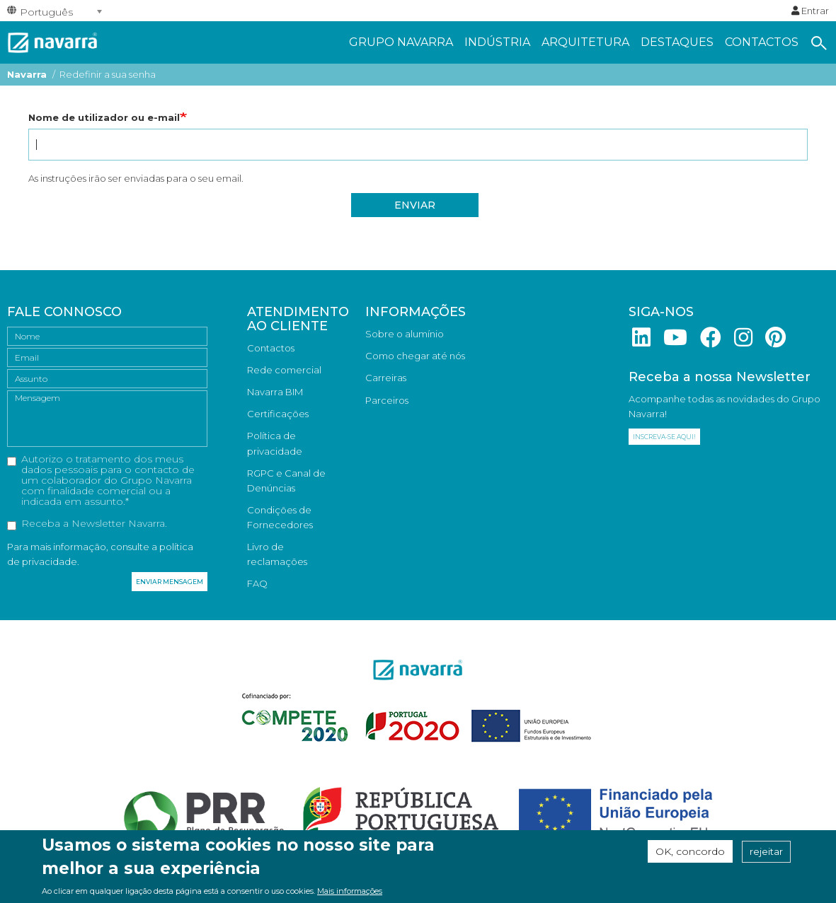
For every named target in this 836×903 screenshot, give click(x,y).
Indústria (497, 42)
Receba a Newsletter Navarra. (87, 524)
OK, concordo (690, 855)
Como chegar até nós (415, 355)
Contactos (761, 42)
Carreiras (385, 377)
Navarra (27, 74)
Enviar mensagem (169, 582)
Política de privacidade (274, 443)
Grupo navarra (401, 42)
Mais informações (349, 894)
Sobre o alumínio (404, 333)
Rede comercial (284, 369)
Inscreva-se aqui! (664, 437)
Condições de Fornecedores (280, 517)
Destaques (677, 42)
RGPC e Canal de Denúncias (286, 480)
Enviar (414, 205)
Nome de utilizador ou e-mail (104, 117)
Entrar (810, 10)
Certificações (278, 413)
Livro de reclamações (277, 554)
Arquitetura (585, 42)
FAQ (257, 583)
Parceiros (386, 400)
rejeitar (766, 855)
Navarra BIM (275, 391)
